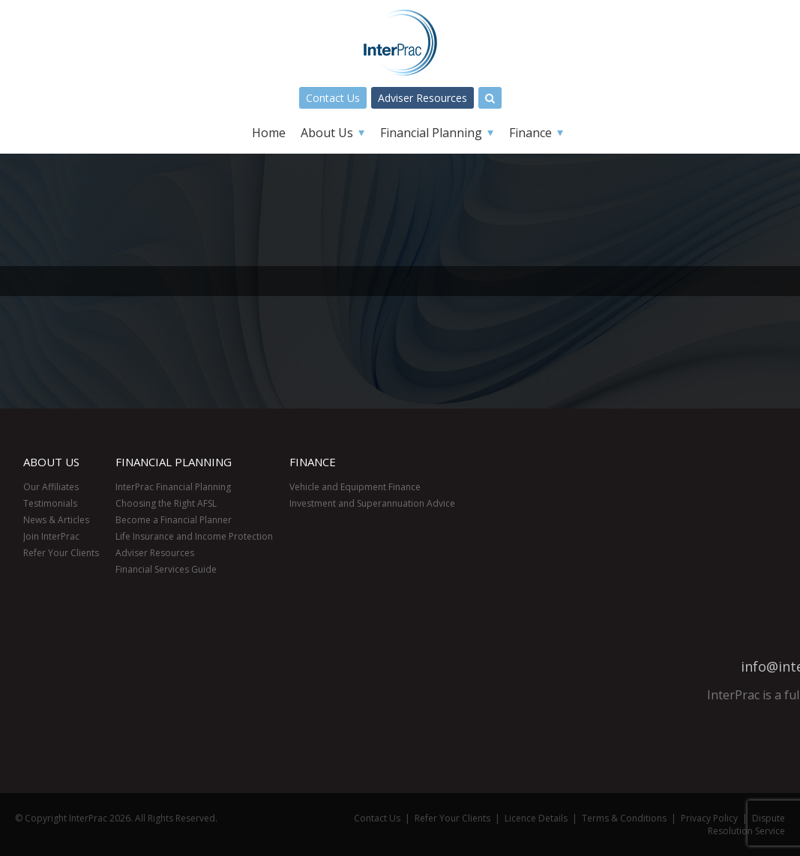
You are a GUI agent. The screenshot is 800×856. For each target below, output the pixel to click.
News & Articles (56, 519)
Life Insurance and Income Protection (194, 536)
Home (269, 132)
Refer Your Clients (61, 552)
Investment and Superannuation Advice (372, 503)
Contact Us (333, 98)
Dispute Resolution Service (746, 824)
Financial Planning (431, 132)
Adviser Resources (422, 98)
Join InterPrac (51, 536)
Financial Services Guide (166, 569)
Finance (530, 132)
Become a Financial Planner (173, 519)
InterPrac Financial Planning (173, 486)
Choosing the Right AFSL (166, 503)
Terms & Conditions (624, 818)
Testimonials (50, 503)
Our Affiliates (51, 486)
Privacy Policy (709, 818)
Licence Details (536, 818)
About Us (327, 132)
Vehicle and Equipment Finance (355, 486)
